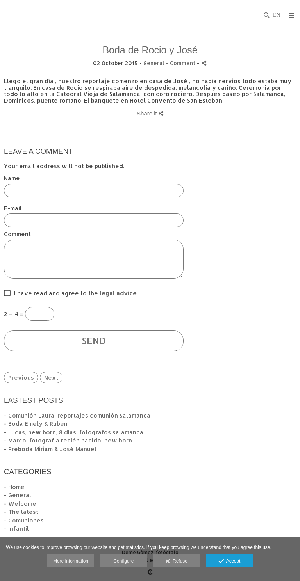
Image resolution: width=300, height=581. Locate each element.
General (153, 63)
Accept (229, 561)
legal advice (118, 293)
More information (70, 561)
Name (12, 178)
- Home (14, 486)
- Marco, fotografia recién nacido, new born (68, 440)
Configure (123, 561)
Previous (21, 377)
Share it (150, 113)
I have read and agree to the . (74, 293)
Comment (17, 234)
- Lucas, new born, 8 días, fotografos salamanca (73, 432)
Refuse (176, 561)
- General (17, 495)
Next (51, 377)
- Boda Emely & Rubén (36, 423)
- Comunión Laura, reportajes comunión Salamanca (77, 415)
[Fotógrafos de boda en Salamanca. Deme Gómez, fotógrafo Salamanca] (5, 14)
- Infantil (16, 528)
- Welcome (20, 503)
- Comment (181, 63)
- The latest (21, 511)
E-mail (13, 208)
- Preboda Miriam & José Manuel (50, 449)
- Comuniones (24, 520)
